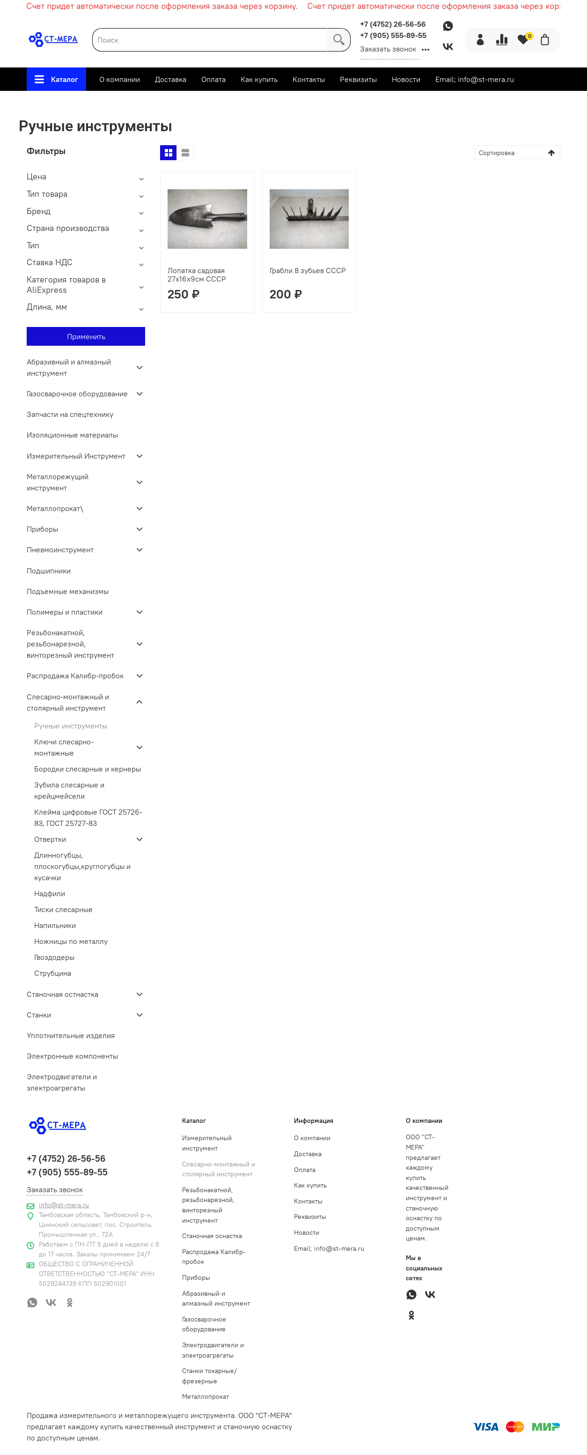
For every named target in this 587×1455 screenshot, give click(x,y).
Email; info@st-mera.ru (474, 79)
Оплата (213, 79)
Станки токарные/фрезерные (209, 1375)
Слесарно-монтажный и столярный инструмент (270, 102)
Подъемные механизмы (68, 591)
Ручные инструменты (70, 725)
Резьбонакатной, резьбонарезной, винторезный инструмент (70, 644)
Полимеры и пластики (65, 611)
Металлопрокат (205, 1396)
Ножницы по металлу (71, 941)
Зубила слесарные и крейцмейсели (69, 790)
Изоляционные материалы (72, 434)
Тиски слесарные (63, 909)
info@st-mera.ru (64, 1205)
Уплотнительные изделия (71, 1035)
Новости (406, 79)
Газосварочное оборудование (77, 393)
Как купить (259, 79)
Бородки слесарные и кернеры (87, 768)
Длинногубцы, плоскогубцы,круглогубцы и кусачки (82, 866)
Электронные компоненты (72, 1056)
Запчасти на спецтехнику (70, 414)
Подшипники (49, 570)
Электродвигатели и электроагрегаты (62, 1082)
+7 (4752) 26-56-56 (393, 24)
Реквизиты (358, 79)
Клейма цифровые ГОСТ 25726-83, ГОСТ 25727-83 (88, 817)
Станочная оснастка (212, 1236)
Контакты (309, 79)
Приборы (42, 529)
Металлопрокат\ (55, 508)
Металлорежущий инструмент (57, 482)
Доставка (170, 79)
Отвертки (50, 839)
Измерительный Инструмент (76, 455)
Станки (39, 1014)
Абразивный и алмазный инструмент (69, 367)
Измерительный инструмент (207, 1143)
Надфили (49, 893)
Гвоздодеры (54, 957)
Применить (86, 336)
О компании (119, 79)
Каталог (56, 79)
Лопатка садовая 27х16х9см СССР (197, 274)
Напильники (55, 925)
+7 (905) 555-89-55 (393, 35)
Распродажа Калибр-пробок (75, 675)
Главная (158, 102)
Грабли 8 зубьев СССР (308, 270)
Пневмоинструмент (60, 549)
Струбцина (52, 973)
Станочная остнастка (62, 994)
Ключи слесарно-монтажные (64, 747)
